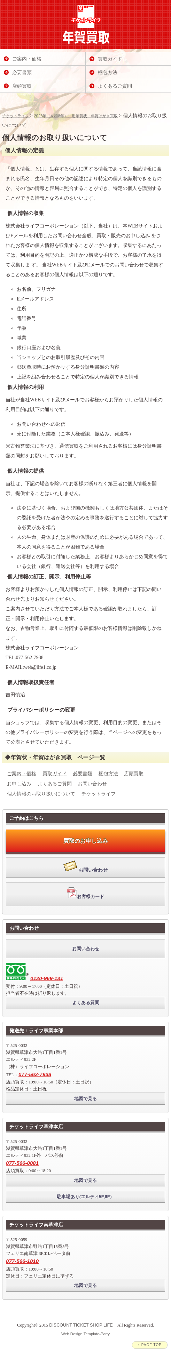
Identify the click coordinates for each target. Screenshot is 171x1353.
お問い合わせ (92, 783)
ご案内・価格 (21, 773)
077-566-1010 (22, 1261)
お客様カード (85, 893)
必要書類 (82, 773)
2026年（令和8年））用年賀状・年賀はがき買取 (76, 116)
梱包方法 (108, 773)
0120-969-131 (46, 978)
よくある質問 (85, 1002)
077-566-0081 (22, 1163)
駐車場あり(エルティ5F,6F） (86, 1196)
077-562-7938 (34, 1074)
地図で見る (85, 1098)
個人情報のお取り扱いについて (41, 793)
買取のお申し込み (85, 841)
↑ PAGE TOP (150, 1345)
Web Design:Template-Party (85, 1334)
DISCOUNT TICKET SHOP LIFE (80, 1325)
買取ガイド (54, 773)
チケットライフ (16, 116)
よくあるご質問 (55, 783)
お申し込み (19, 783)
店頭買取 (133, 773)
